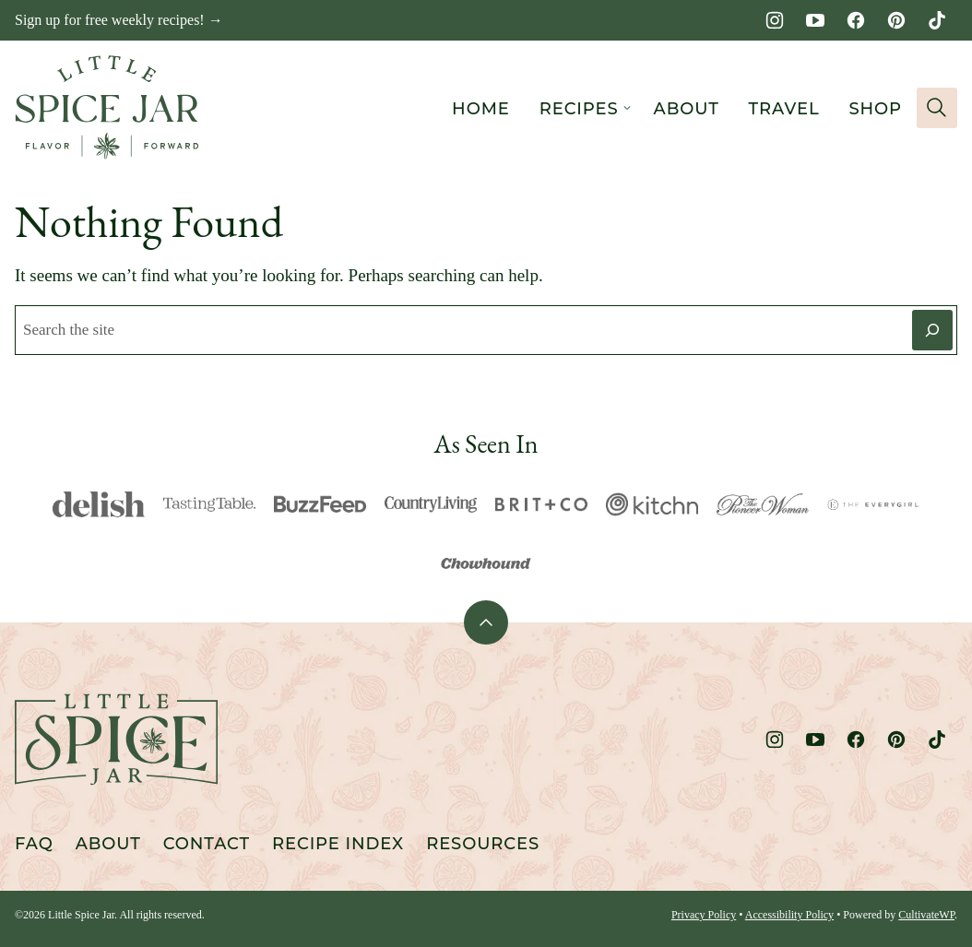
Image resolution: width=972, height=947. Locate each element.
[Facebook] (856, 20)
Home (481, 109)
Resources (482, 844)
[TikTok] (937, 20)
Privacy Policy (703, 914)
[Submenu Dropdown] (627, 107)
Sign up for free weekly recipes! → (119, 20)
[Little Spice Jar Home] (107, 107)
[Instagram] (774, 20)
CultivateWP (926, 914)
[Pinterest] (896, 20)
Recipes (579, 109)
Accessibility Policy (789, 914)
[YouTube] (815, 20)
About (686, 109)
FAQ (34, 844)
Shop (875, 109)
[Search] (937, 108)
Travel (784, 109)
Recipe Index (338, 844)
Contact (206, 844)
